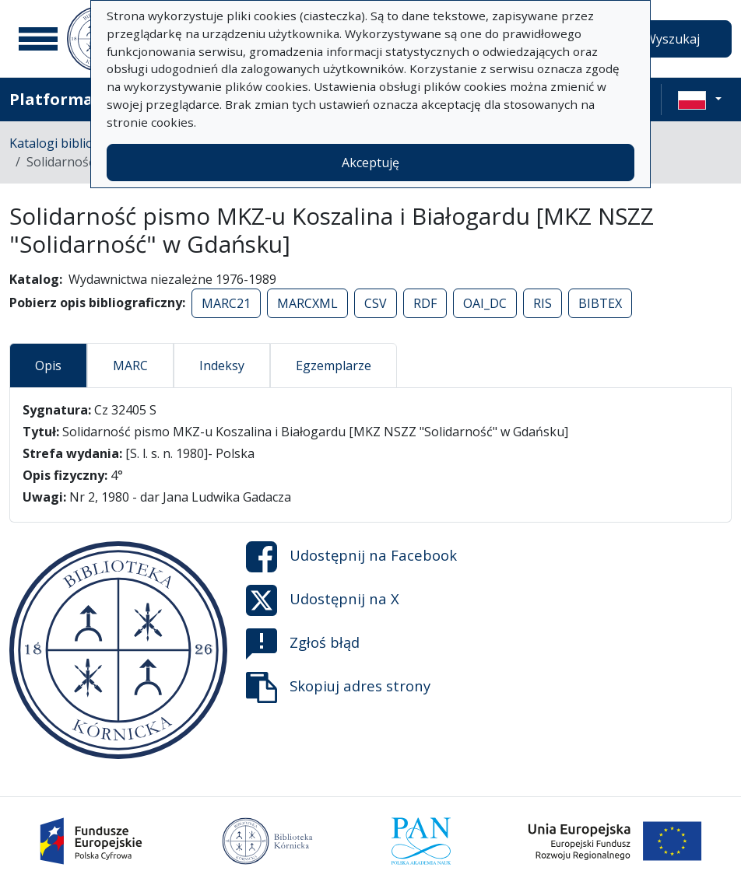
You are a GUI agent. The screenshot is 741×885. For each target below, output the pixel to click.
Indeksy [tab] (221, 365)
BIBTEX (600, 303)
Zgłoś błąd (303, 643)
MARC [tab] (130, 365)
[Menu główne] (38, 39)
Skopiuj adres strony (338, 687)
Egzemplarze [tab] (333, 365)
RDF (425, 303)
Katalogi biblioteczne (70, 143)
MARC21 (226, 303)
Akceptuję (370, 162)
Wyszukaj (672, 38)
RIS (542, 303)
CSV (375, 303)
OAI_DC (485, 303)
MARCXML (307, 303)
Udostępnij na (351, 556)
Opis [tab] (48, 365)
